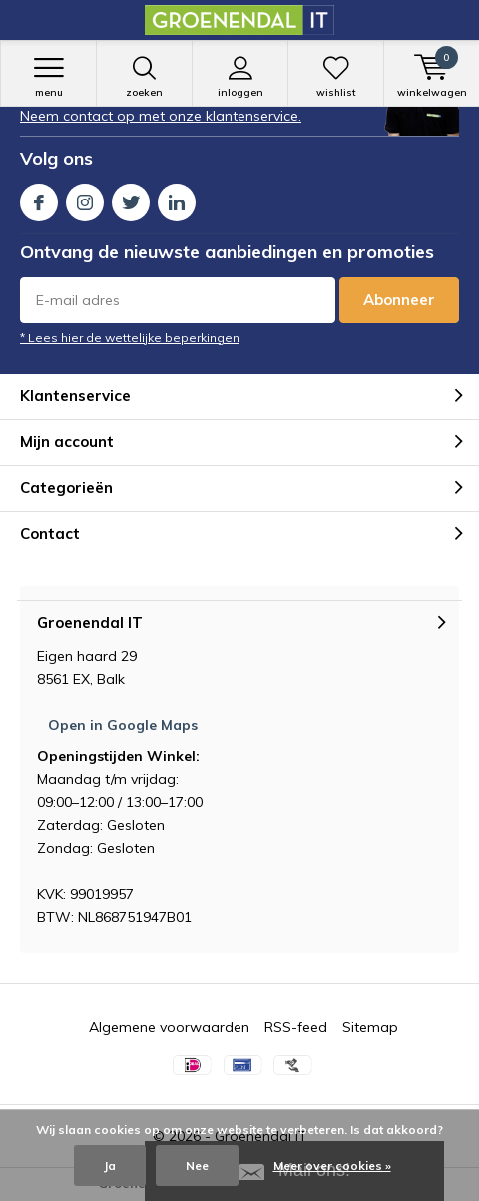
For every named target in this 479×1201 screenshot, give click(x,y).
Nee (197, 1165)
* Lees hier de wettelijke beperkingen (130, 337)
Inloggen (240, 77)
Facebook (39, 198)
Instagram (85, 198)
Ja (110, 1165)
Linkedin (177, 198)
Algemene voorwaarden (169, 1027)
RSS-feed (295, 1027)
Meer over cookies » (332, 1165)
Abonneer (399, 299)
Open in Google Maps (123, 725)
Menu (48, 77)
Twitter (131, 198)
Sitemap (370, 1027)
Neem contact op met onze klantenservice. (160, 116)
